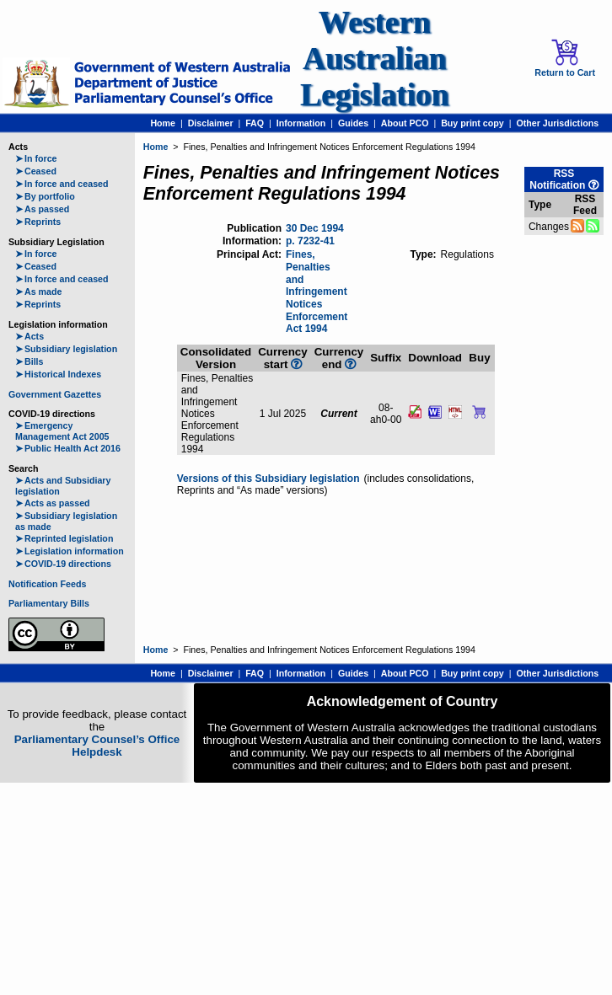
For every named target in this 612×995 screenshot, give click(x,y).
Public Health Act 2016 (68, 448)
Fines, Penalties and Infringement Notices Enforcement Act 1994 (316, 291)
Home (162, 123)
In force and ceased (62, 184)
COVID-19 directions (63, 564)
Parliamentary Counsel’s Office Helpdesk (97, 745)
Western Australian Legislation (374, 58)
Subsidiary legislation (66, 349)
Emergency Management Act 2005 (62, 430)
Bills (29, 361)
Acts (29, 336)
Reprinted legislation (64, 538)
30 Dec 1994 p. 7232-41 (315, 234)
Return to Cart (564, 58)
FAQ (254, 123)
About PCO (405, 123)
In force (36, 158)
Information (301, 123)
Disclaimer (211, 123)
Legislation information (69, 551)
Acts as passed (52, 503)
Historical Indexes (58, 374)
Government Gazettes (54, 394)
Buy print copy (472, 123)
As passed (42, 209)
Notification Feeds (47, 584)
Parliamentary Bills (48, 603)
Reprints (38, 222)
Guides (353, 123)
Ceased (35, 171)
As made (38, 291)
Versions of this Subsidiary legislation (268, 478)
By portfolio (45, 196)
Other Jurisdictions (557, 123)
